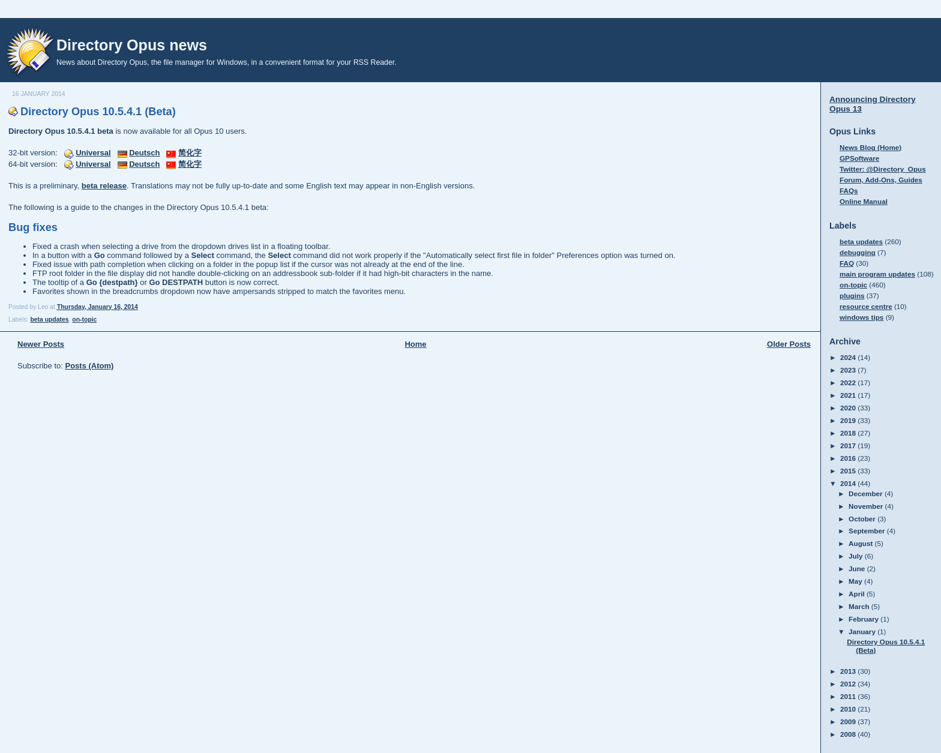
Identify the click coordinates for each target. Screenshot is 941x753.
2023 (849, 370)
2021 (849, 395)
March (860, 606)
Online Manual (864, 201)
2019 (849, 420)
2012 (849, 684)
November (867, 506)
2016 (849, 458)
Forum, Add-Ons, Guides (881, 180)
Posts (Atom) (89, 365)
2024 (849, 357)
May (856, 581)
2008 (849, 734)
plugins (852, 295)
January (863, 631)
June (858, 568)
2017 (849, 445)
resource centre (866, 306)
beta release (104, 185)
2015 (849, 471)
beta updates (49, 319)
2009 (849, 721)
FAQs (849, 190)
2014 (849, 483)
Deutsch (144, 152)
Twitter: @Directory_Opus (883, 169)
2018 (849, 433)
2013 (849, 671)
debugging (858, 252)
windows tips (861, 317)
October (863, 519)
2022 (849, 382)
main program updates (877, 274)
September (868, 531)
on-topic (84, 319)
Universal (93, 152)
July (857, 556)
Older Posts (789, 344)
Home (415, 344)
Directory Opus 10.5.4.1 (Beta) (98, 112)
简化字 (190, 152)
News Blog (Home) (870, 147)
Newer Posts (40, 344)
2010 (849, 709)
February (864, 619)
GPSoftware (859, 158)
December (867, 493)
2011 (849, 696)
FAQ (847, 263)
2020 (849, 408)
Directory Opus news (131, 45)
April (858, 594)
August (862, 543)
